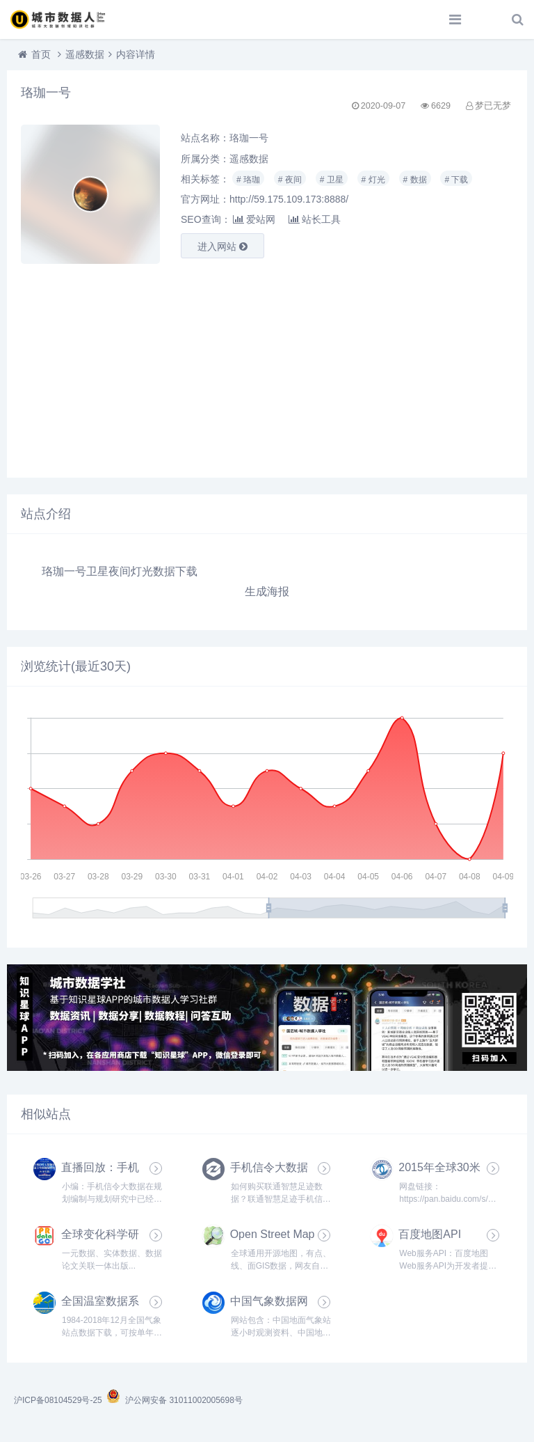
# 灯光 (373, 180)
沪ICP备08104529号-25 (59, 1400)
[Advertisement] (267, 366)
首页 (41, 54)
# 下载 (456, 180)
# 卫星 (331, 180)
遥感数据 (84, 54)
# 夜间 (290, 180)
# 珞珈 (248, 180)
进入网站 (222, 246)
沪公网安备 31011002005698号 (174, 1400)
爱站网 (254, 219)
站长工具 (315, 219)
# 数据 (415, 180)
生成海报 (267, 591)
